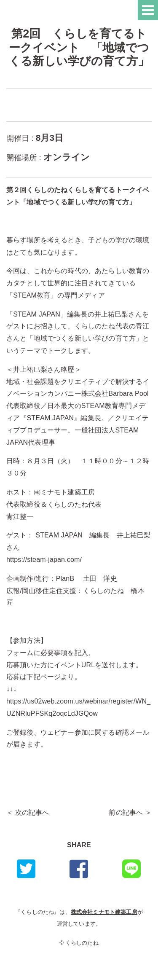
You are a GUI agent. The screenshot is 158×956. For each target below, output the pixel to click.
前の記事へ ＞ (130, 812)
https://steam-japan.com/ (44, 559)
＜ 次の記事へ (27, 812)
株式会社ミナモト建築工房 (104, 912)
